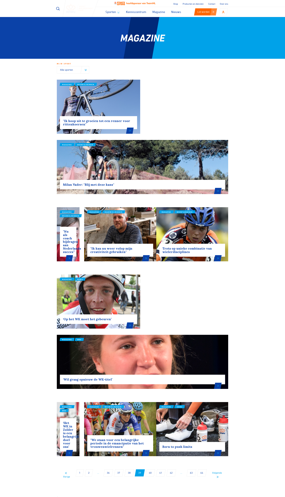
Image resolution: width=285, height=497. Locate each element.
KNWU (80, 238)
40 (150, 372)
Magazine (158, 12)
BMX (167, 244)
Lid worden (205, 11)
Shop (175, 3)
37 (118, 372)
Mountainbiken (173, 91)
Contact (211, 3)
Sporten (112, 12)
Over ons (224, 3)
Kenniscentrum (136, 12)
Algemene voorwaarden (218, 493)
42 (171, 372)
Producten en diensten (193, 3)
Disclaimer (182, 493)
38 (129, 372)
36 (108, 372)
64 (201, 372)
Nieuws (176, 12)
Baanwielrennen (145, 168)
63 (191, 372)
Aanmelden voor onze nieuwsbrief (91, 414)
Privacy (196, 493)
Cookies (167, 493)
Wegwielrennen (85, 84)
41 (160, 372)
